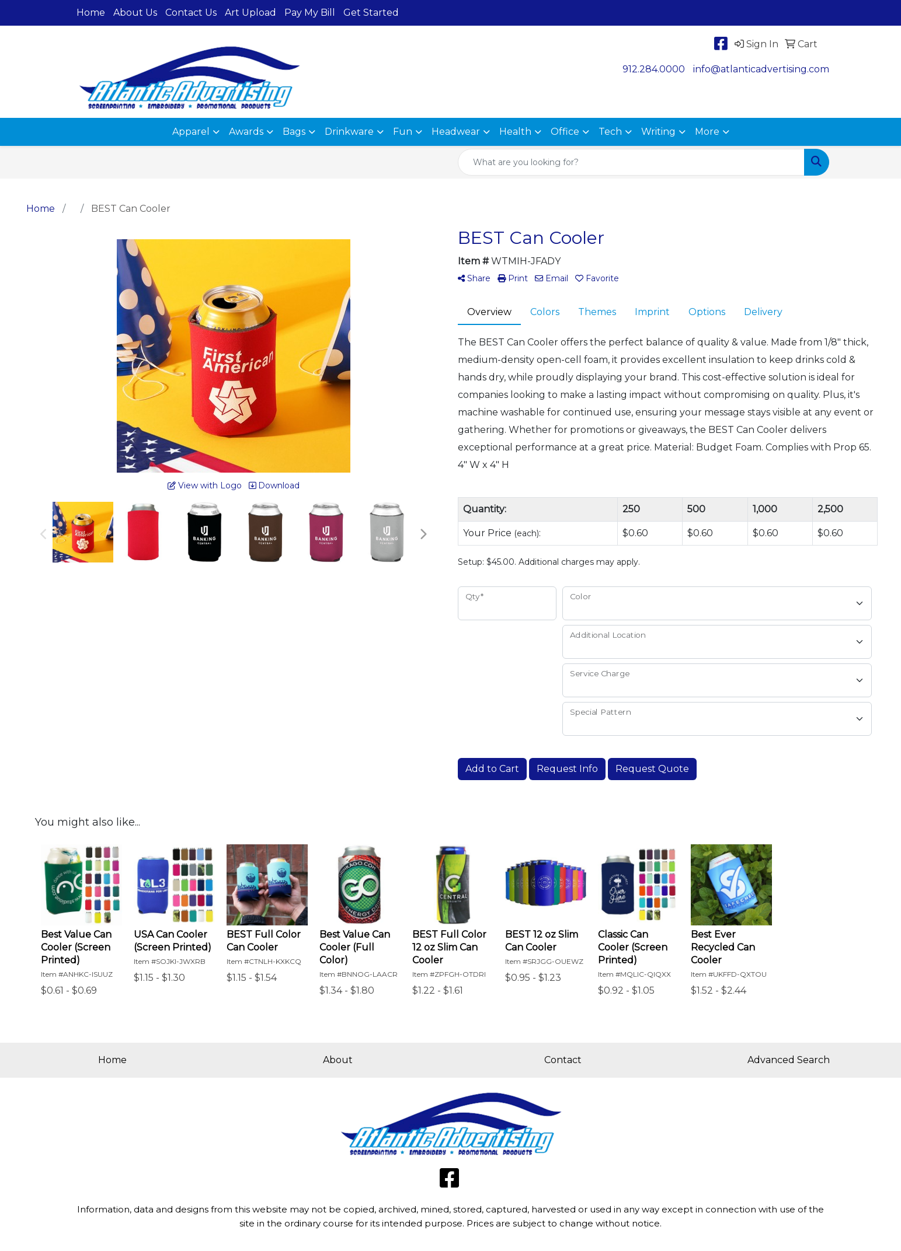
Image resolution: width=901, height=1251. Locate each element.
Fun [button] (402, 131)
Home (90, 12)
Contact (563, 1059)
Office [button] (565, 131)
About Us (135, 12)
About (338, 1059)
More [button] (707, 131)
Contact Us (191, 12)
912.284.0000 (653, 69)
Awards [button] (246, 131)
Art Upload (250, 12)
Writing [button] (658, 131)
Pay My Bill (309, 12)
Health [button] (515, 131)
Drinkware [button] (349, 131)
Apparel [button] (191, 131)
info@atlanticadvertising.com (761, 69)
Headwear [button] (456, 131)
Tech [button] (610, 131)
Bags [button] (294, 131)
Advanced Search (788, 1059)
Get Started (371, 12)
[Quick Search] (631, 162)
